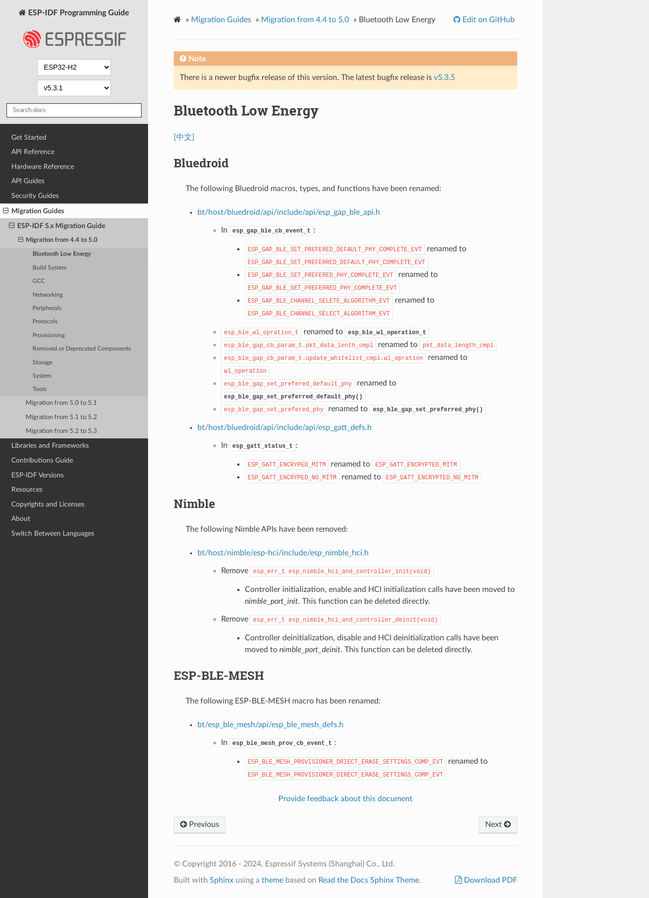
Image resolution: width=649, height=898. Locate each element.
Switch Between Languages (52, 533)
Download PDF (489, 880)
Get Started (28, 137)
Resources (26, 489)
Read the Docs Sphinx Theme (368, 880)
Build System (50, 268)
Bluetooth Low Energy (62, 254)
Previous (199, 824)
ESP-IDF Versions (37, 475)
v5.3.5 (444, 77)
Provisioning (49, 335)
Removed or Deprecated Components (82, 348)
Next (498, 824)
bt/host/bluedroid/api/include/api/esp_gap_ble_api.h (288, 212)
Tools (39, 389)
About (20, 518)
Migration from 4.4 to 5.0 (58, 240)
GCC (39, 281)
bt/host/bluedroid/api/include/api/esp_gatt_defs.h (284, 427)
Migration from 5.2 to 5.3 (61, 431)
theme (272, 880)
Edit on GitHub (487, 20)
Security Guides (35, 195)
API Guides (27, 181)
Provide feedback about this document (345, 799)
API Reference (32, 152)
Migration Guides (33, 211)
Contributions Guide (42, 460)
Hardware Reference (42, 166)
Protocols (45, 321)
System (42, 376)
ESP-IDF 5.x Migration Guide (57, 226)
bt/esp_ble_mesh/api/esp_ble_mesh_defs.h (270, 725)
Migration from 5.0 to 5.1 (61, 403)
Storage (42, 362)
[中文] (184, 137)
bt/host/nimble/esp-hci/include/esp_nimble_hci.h (283, 553)
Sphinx (221, 880)
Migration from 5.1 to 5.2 (61, 417)
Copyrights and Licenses (47, 504)
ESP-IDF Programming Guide (74, 31)
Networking (48, 295)
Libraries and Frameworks (50, 445)
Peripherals (47, 308)
